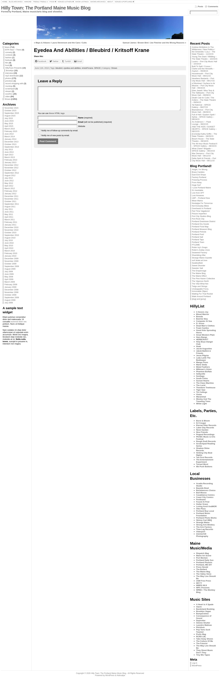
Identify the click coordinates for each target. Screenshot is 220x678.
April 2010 (8, 248)
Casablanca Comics (205, 495)
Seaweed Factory (199, 252)
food (7, 65)
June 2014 (9, 134)
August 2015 (9, 116)
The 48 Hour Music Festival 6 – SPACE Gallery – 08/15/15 (204, 145)
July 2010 (8, 240)
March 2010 (9, 251)
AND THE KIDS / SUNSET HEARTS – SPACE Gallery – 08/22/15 (204, 129)
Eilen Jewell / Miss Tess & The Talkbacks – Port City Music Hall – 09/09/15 (203, 92)
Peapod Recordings (205, 434)
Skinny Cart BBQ (204, 520)
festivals (8, 60)
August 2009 (9, 269)
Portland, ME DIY (204, 565)
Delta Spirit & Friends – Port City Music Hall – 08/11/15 (204, 159)
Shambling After (199, 255)
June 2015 (9, 121)
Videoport (200, 531)
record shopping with (14, 83)
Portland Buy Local (205, 511)
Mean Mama (197, 200)
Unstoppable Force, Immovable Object (200, 290)
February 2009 (10, 284)
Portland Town (198, 242)
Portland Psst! (198, 234)
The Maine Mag (203, 571)
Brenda (199, 316)
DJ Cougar (201, 423)
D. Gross (200, 323)
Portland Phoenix (204, 562)
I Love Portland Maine (201, 187)
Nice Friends (202, 432)
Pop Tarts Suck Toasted (203, 631)
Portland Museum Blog (202, 229)
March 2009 (9, 282)
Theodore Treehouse (205, 387)
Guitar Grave (202, 504)
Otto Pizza (201, 509)
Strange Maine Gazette (202, 258)
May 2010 (8, 245)
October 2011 (10, 201)
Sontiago (200, 376)
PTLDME (196, 245)
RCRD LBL (201, 636)
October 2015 (10, 110)
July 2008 (8, 303)
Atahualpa (121, 675)
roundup (8, 86)
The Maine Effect (199, 276)
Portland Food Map (200, 226)
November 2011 (11, 199)
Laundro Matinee (204, 625)
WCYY (199, 583)
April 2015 (8, 126)
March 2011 (9, 219)
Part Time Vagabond (201, 211)
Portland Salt (197, 237)
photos (8, 78)
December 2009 (11, 258)
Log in (194, 663)
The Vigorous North (200, 281)
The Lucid (200, 385)
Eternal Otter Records (206, 425)
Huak (198, 346)
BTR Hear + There (13, 50)
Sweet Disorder (198, 265)
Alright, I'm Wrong (199, 169)
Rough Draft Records (206, 441)
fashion (8, 57)
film (6, 63)
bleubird (58, 68)
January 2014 (10, 139)
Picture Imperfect (199, 213)
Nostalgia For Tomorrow (202, 203)
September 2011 (11, 204)
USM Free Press (203, 581)
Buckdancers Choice (206, 490)
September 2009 (11, 266)
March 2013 (9, 157)
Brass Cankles (198, 172)
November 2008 (11, 292)
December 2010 (11, 227)
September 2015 (11, 113)
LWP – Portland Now (201, 198)
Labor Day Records (205, 427)
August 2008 (9, 300)
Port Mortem (202, 558)
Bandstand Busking (205, 609)
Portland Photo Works (206, 518)
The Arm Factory (204, 527)
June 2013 (9, 152)
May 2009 (8, 277)
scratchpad (10, 89)
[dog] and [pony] (199, 299)
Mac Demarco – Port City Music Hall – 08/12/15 (203, 154)
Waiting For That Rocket (202, 294)
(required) (85, 122)
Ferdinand (201, 499)
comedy (8, 52)
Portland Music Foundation (203, 514)
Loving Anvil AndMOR (206, 506)
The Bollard (201, 569)
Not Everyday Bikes (200, 206)
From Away (197, 182)
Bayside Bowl (202, 488)
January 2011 (10, 225)
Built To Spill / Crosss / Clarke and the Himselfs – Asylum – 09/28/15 (203, 68)
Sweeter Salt (197, 268)
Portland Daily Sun (205, 560)
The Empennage (199, 271)
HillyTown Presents (13, 68)
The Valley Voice (203, 574)
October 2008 (10, 295)
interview (9, 73)
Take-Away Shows (204, 639)
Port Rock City (198, 219)
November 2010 (11, 230)
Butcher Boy (202, 319)
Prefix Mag (201, 634)
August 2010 (9, 238)
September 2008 (11, 297)
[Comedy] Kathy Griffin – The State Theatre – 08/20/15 (204, 135)
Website (81, 131)
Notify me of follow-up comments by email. (59, 135)
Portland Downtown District (203, 221)
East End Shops (199, 175)
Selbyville (200, 374)
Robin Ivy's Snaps (199, 247)
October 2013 (10, 144)
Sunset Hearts (202, 381)
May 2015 (8, 123)
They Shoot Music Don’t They (204, 651)
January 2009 (10, 287)
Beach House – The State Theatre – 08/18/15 (203, 140)
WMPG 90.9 (201, 585)
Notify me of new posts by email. (55, 140)
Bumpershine (202, 613)
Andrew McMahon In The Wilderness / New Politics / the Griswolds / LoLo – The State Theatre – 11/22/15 (203, 50)
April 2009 (8, 279)
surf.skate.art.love (199, 260)
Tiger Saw (200, 390)
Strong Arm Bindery (205, 525)
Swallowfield (197, 263)
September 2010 (11, 235)
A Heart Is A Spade (204, 604)
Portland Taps (198, 239)
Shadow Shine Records (202, 449)
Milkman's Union (204, 369)
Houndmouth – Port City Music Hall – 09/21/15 (202, 74)
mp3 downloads (12, 76)
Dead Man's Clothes (205, 326)
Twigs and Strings (199, 286)
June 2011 (9, 212)
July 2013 (8, 149)
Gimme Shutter (203, 623)
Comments (213, 6)
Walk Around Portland (201, 296)
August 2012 (9, 175)
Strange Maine (202, 522)
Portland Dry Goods (200, 224)
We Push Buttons (204, 466)
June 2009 (9, 274)
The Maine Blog (199, 273)
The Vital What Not (200, 284)
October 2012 (10, 170)
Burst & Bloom (203, 421)
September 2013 (11, 147)
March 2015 (9, 129)
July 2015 (8, 118)
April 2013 (8, 155)
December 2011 (11, 196)
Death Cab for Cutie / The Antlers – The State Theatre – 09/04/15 (204, 100)
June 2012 (9, 180)
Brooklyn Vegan (203, 611)
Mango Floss (202, 362)
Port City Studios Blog (201, 216)
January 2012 (10, 193)
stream (8, 91)
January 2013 (10, 162)
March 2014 (9, 136)
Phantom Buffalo (204, 371)
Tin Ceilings (201, 392)
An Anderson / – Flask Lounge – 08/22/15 (201, 123)
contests (9, 55)
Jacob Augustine (204, 348)
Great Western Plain (205, 335)
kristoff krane (87, 68)
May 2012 (8, 183)
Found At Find (202, 502)
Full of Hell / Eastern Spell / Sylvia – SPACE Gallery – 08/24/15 (203, 116)
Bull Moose (201, 493)
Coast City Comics (204, 497)
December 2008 (11, 290)
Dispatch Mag (202, 553)
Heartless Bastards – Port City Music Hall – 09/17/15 (203, 79)
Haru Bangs (201, 337)
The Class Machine (205, 383)
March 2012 (9, 188)
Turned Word (202, 464)
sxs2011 (9, 94)
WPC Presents (202, 588)
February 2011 (10, 222)
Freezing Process (199, 180)
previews (9, 81)
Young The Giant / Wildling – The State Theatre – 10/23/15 (204, 57)
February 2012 (10, 191)
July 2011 (8, 209)
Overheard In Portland (201, 208)
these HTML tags (57, 118)
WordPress (197, 665)
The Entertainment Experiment (204, 461)
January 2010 (10, 256)
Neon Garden (202, 430)
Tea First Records (204, 457)
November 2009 (11, 261)
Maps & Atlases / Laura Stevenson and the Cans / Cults (61, 43)
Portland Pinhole (199, 232)
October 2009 (10, 264)
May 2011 (8, 214)
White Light (201, 403)
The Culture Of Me (204, 641)
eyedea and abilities (72, 68)
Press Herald (202, 567)
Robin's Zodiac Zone (201, 250)
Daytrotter (200, 620)
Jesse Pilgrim (202, 355)
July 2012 (8, 178)
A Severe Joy (202, 312)
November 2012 (11, 167)
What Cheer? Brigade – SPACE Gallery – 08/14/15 (203, 149)
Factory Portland (199, 177)
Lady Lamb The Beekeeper (203, 359)
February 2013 (10, 160)
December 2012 (11, 165)
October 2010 (10, 232)
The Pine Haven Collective (203, 278)
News (6, 47)
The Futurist (201, 643)
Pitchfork (200, 627)
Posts (200, 6)
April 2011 (8, 217)
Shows (7, 99)
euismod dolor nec (19, 321)
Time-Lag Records (204, 529)
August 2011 (9, 206)
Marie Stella (201, 365)
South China (202, 378)
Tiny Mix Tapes (203, 655)
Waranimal (201, 397)
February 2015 (10, 131)
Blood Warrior (202, 314)
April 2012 (8, 186)
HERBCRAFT (202, 339)
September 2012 (11, 173)
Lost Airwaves (198, 195)
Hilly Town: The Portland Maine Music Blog (45, 8)
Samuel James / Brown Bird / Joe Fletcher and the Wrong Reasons (153, 43)
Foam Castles (202, 328)
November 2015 (11, 108)
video (7, 96)
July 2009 (8, 271)
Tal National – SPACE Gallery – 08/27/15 (201, 106)
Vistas (199, 394)
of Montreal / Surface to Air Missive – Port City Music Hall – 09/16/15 (203, 85)
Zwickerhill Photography (202, 535)
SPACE (97, 68)
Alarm (199, 607)
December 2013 (11, 142)
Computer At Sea (204, 321)
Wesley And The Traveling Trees (203, 400)
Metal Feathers (203, 367)
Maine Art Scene (203, 555)
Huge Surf (196, 185)
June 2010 (9, 243)
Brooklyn (10, 70)
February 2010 (10, 253)
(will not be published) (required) (95, 126)
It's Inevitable (197, 190)
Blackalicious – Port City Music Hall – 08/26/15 (202, 111)
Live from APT (198, 193)
